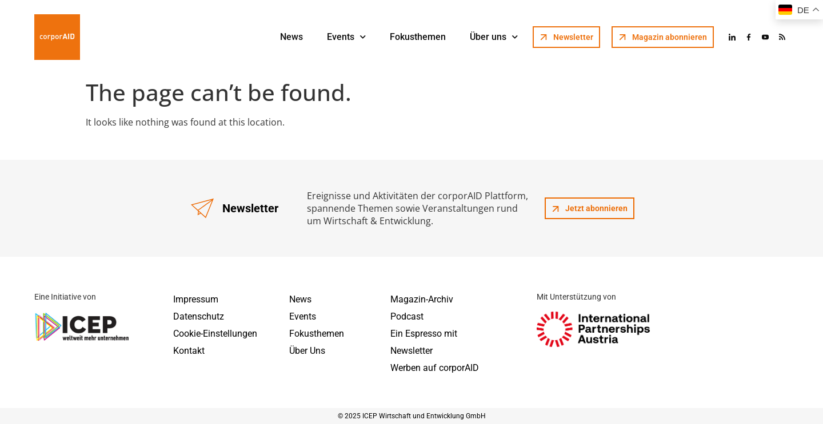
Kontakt (189, 350)
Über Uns (307, 350)
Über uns (494, 37)
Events (346, 37)
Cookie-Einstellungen (215, 333)
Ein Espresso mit (423, 333)
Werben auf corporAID (434, 367)
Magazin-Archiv (421, 299)
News (291, 36)
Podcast (407, 316)
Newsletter (411, 350)
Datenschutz (198, 316)
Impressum (195, 299)
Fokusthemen (418, 36)
